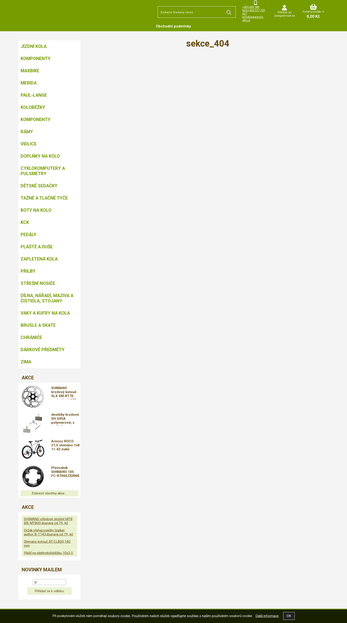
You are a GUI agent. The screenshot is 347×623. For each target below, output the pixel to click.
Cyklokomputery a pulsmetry (43, 171)
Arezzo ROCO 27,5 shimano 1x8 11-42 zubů (65, 445)
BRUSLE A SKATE (38, 325)
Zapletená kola (39, 259)
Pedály (28, 234)
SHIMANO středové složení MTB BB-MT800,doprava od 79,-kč (48, 521)
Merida (29, 83)
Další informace (267, 616)
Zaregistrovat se (284, 15)
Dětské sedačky (39, 185)
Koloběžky (33, 107)
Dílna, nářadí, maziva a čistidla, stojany (47, 298)
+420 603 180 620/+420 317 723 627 (253, 10)
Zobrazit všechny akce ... (49, 493)
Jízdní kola (34, 46)
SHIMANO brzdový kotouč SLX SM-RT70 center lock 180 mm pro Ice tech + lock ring (64, 392)
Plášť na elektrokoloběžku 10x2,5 (48, 553)
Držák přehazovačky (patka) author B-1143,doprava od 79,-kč (48, 532)
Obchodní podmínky (173, 26)
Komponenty (36, 58)
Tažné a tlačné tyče (44, 198)
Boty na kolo (36, 210)
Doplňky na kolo (40, 156)
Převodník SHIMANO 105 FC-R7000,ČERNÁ (65, 472)
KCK (25, 222)
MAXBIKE (30, 70)
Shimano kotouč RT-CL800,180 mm (47, 544)
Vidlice (29, 144)
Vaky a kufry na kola (45, 313)
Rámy (27, 131)
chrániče (31, 337)
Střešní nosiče (38, 283)
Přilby (28, 271)
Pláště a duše (37, 246)
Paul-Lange (34, 95)
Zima (26, 361)
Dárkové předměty (43, 349)
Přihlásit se (284, 12)
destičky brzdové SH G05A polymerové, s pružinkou (65, 419)
